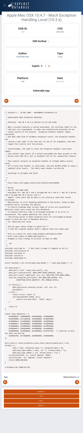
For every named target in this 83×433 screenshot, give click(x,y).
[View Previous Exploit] (6, 101)
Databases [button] (40, 391)
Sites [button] (41, 401)
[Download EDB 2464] (42, 66)
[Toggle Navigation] (5, 5)
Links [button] (41, 396)
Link (77, 377)
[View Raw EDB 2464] (49, 66)
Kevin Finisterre (23, 57)
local (60, 57)
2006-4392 (60, 32)
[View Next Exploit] (77, 101)
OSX (22, 81)
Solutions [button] (41, 405)
